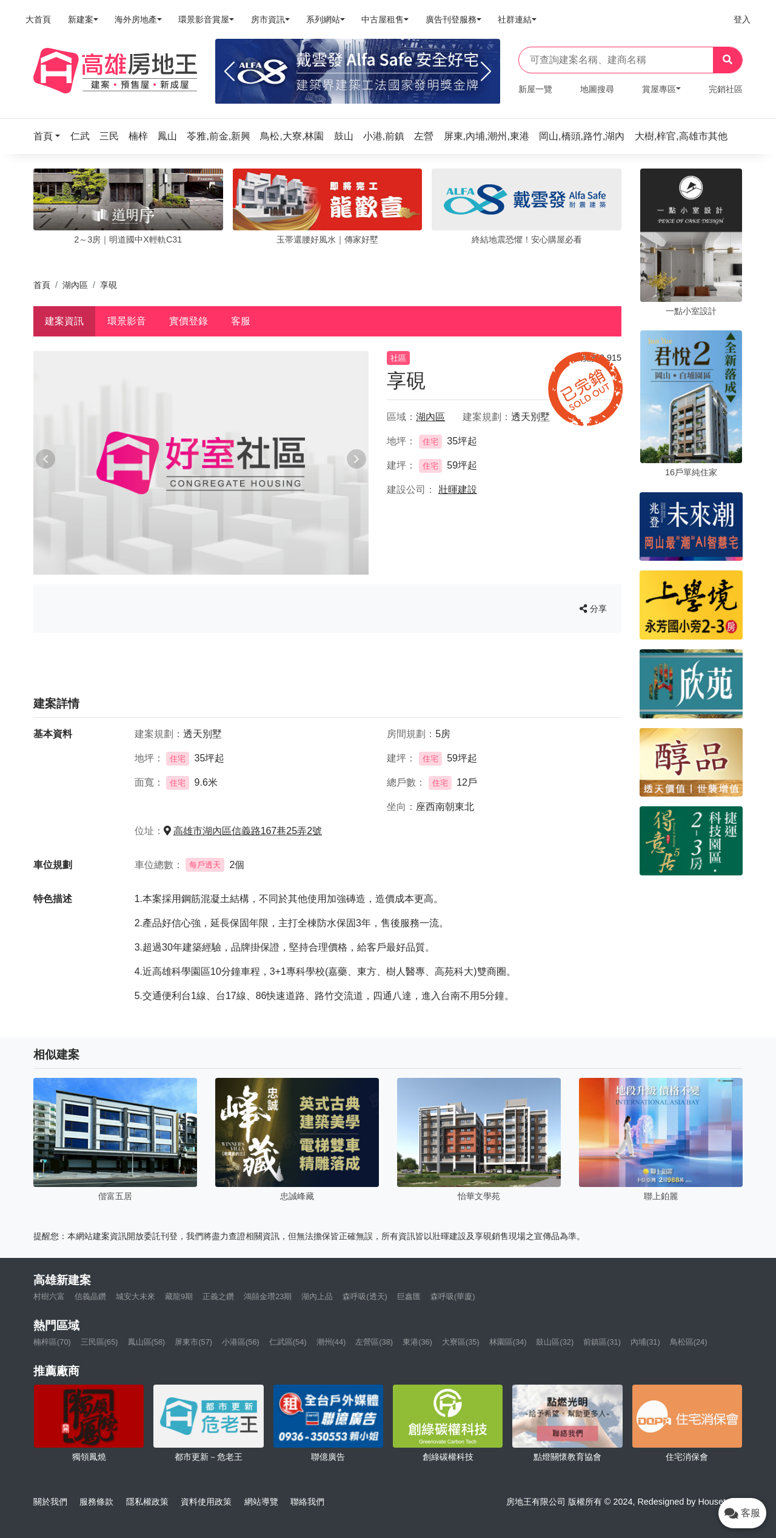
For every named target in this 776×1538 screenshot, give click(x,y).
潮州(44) (331, 1341)
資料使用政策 (206, 1501)
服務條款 (96, 1501)
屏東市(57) (193, 1341)
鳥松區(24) (688, 1341)
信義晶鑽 (90, 1296)
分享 (593, 609)
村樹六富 (49, 1296)
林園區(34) (508, 1341)
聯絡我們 (307, 1501)
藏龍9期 (179, 1296)
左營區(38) (374, 1341)
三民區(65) (99, 1341)
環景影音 (126, 321)
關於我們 (50, 1501)
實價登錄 (188, 321)
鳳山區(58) (147, 1341)
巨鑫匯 (409, 1296)
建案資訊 (64, 321)
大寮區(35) (461, 1341)
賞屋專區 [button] (659, 89)
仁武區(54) (288, 1341)
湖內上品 (317, 1296)
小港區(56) (240, 1341)
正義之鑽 (218, 1296)
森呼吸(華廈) (452, 1296)
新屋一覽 (535, 89)
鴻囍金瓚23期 (268, 1296)
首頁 (41, 285)
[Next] (486, 71)
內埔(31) (645, 1341)
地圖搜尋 (597, 89)
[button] (50, 136)
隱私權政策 (147, 1501)
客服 (240, 321)
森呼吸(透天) (365, 1296)
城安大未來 (135, 1296)
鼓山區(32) (555, 1341)
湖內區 (75, 285)
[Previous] (229, 71)
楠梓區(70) (52, 1341)
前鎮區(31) (602, 1341)
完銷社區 (726, 89)
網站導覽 (261, 1501)
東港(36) (417, 1341)
